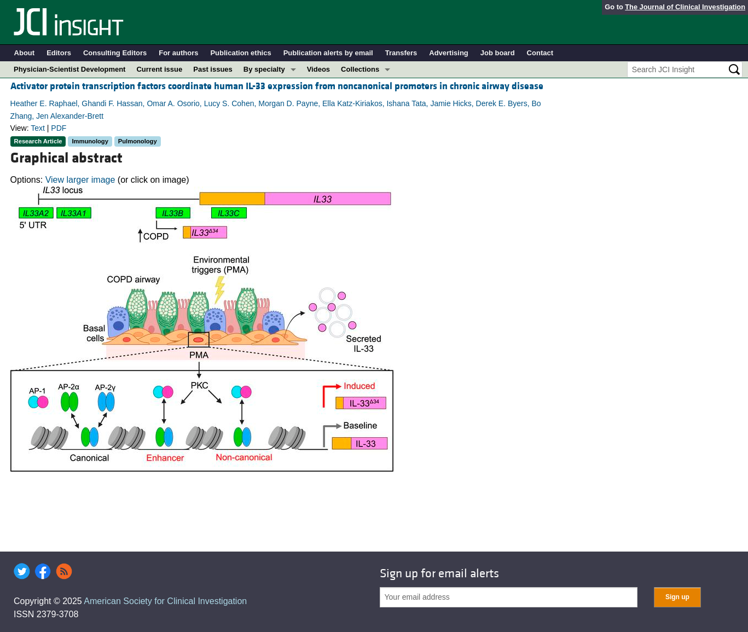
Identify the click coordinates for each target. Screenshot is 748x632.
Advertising (448, 53)
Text (38, 128)
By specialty (264, 69)
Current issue (159, 69)
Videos (318, 69)
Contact (540, 53)
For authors (178, 53)
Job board (497, 53)
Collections (360, 69)
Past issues (213, 69)
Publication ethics (240, 53)
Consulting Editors (115, 53)
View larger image (80, 179)
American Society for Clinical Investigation (165, 601)
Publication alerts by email (328, 53)
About (24, 53)
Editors (59, 53)
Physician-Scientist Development (69, 69)
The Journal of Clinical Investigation (685, 7)
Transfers (401, 53)
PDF (58, 128)
